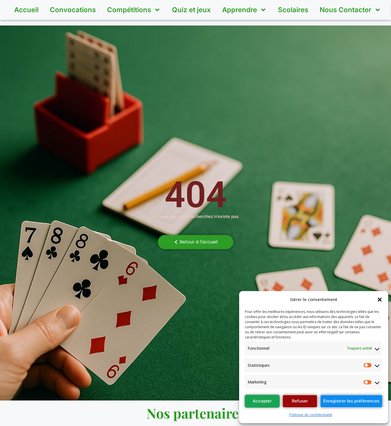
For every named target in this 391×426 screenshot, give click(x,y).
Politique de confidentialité (310, 414)
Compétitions (134, 10)
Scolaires (293, 10)
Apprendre (244, 10)
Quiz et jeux (191, 10)
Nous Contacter (350, 10)
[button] (379, 299)
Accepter (262, 401)
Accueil (26, 10)
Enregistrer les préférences (351, 401)
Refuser (300, 401)
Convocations (73, 10)
